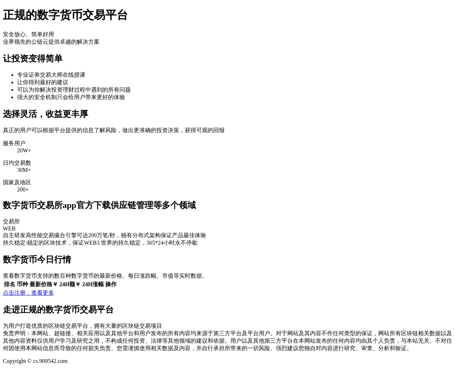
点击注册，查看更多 (28, 293)
